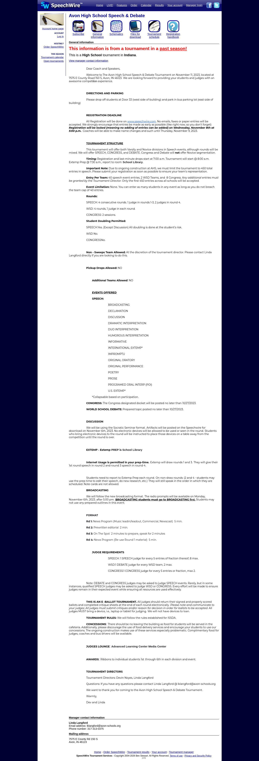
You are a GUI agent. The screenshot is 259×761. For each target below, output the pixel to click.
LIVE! (110, 5)
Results (159, 5)
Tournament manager (181, 752)
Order (134, 5)
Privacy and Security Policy (198, 755)
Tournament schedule (154, 36)
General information (97, 36)
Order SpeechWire (54, 46)
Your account (174, 5)
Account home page (53, 28)
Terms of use (176, 755)
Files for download (135, 36)
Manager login (194, 5)
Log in (60, 36)
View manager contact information (88, 60)
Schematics (116, 34)
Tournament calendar (52, 57)
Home (99, 5)
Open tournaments (54, 61)
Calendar (146, 5)
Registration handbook (173, 36)
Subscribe (78, 34)
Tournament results (138, 752)
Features (122, 5)
